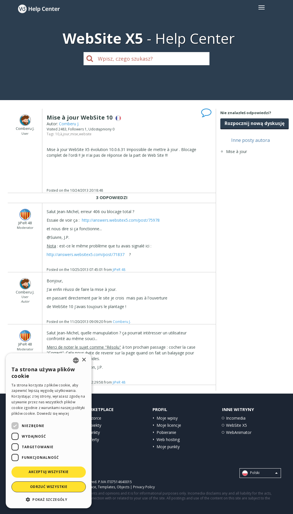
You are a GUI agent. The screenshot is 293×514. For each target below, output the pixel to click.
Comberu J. (69, 123)
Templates (106, 487)
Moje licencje (169, 425)
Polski (260, 473)
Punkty (93, 432)
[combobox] (76, 360)
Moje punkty (168, 446)
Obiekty (94, 425)
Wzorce (94, 418)
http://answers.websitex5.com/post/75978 (121, 220)
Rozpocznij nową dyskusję (254, 123)
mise (74, 134)
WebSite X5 (236, 425)
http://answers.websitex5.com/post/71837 (85, 254)
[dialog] (49, 430)
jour (66, 134)
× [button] (84, 360)
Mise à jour (236, 151)
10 (57, 134)
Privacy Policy (144, 487)
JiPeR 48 (119, 269)
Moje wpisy (167, 418)
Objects (123, 487)
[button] (48, 499)
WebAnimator (239, 432)
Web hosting (168, 439)
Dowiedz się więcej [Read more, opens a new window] (53, 413)
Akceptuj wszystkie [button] (48, 471)
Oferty (93, 439)
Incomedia (236, 418)
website (85, 134)
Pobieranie (166, 432)
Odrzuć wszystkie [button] (48, 486)
